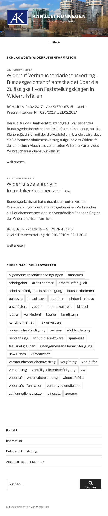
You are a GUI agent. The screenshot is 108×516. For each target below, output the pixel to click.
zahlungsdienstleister (64, 386)
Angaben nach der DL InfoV (25, 462)
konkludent (32, 314)
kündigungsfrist (21, 322)
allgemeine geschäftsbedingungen (36, 275)
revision (56, 330)
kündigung (69, 314)
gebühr (37, 307)
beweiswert (36, 299)
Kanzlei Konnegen (59, 16)
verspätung (18, 370)
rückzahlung (18, 338)
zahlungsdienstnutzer (26, 393)
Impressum (14, 441)
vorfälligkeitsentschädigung (54, 370)
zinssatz (54, 393)
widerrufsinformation (25, 386)
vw (83, 370)
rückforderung (78, 330)
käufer (51, 314)
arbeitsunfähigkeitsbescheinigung (35, 291)
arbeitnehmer (43, 283)
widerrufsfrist (73, 378)
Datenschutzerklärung (21, 451)
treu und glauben (22, 346)
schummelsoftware (48, 338)
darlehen (57, 299)
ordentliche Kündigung (27, 330)
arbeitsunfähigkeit (73, 283)
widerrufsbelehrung (42, 378)
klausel (82, 307)
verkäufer (89, 362)
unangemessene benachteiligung (66, 346)
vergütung (68, 362)
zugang (71, 393)
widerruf (15, 378)
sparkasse (76, 338)
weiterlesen (16, 162)
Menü (54, 42)
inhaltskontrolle (60, 307)
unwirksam (17, 354)
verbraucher (40, 354)
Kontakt (11, 430)
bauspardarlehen (80, 291)
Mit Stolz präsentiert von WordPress (27, 506)
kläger (14, 314)
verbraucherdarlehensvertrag (32, 362)
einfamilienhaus (81, 299)
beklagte (16, 299)
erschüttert (18, 307)
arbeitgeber (18, 283)
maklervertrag (50, 322)
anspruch (75, 275)
